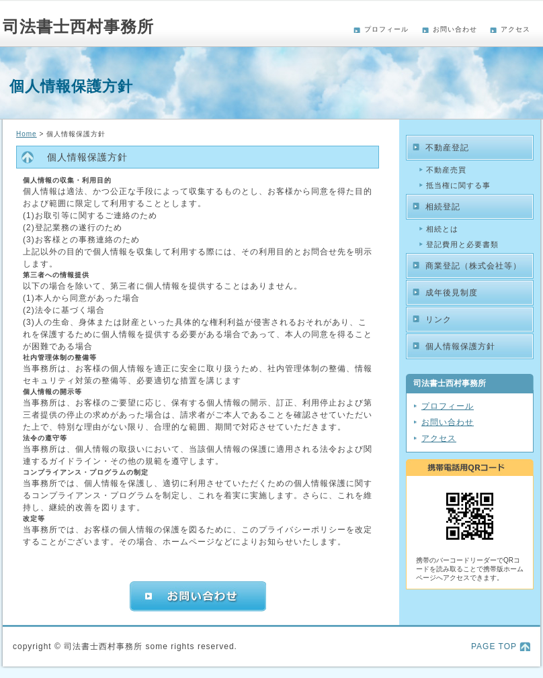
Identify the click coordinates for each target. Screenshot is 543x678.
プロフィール (386, 29)
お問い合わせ (455, 29)
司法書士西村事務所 (78, 26)
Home (26, 134)
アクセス (515, 29)
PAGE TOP (494, 646)
